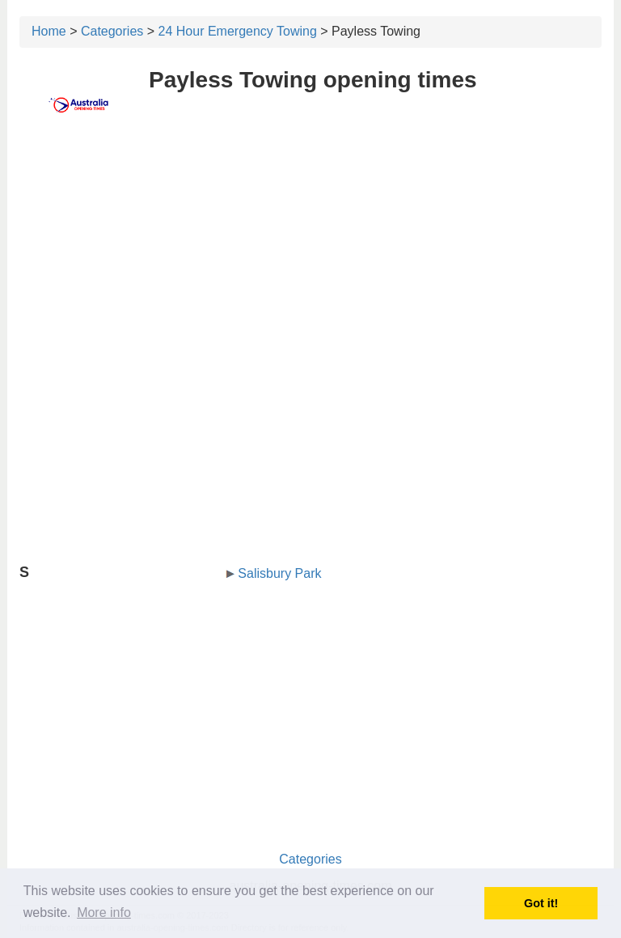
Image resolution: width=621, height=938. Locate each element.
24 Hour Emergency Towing (237, 31)
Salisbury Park (279, 573)
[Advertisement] (310, 256)
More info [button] (104, 912)
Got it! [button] (541, 903)
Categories (112, 31)
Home (49, 31)
